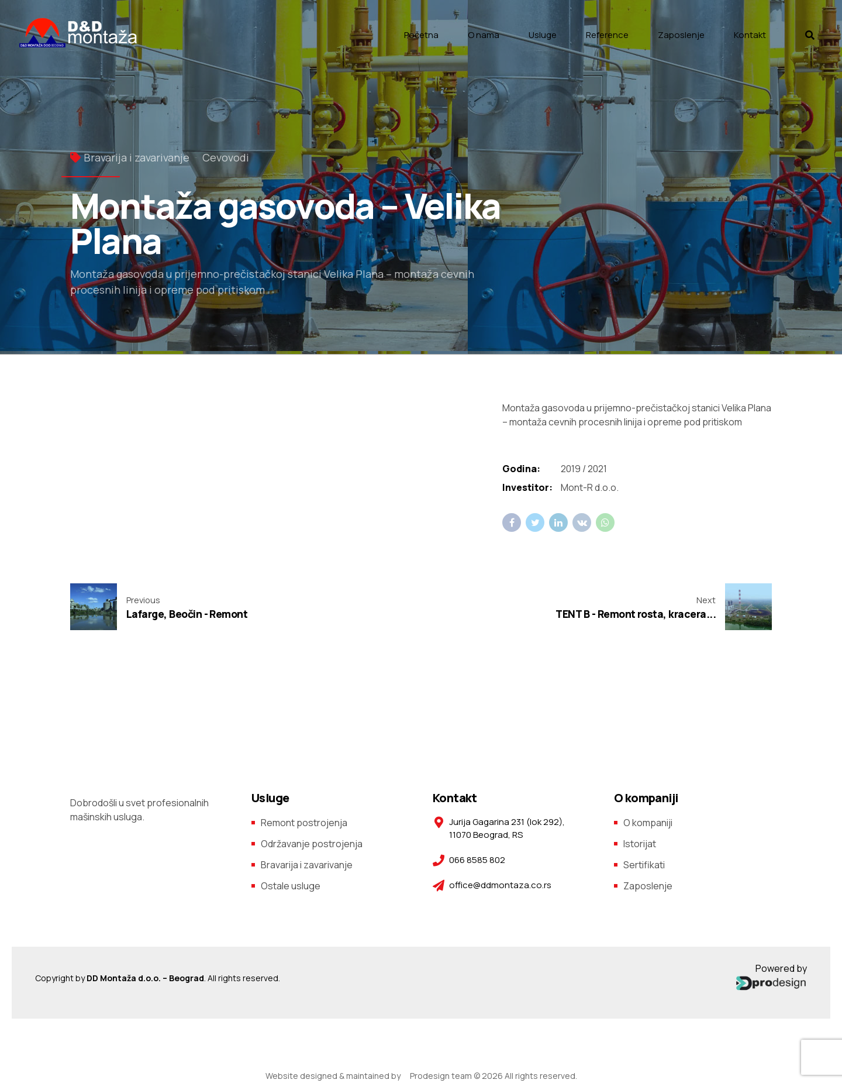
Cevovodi (225, 157)
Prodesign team (441, 1075)
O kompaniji (647, 822)
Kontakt (750, 35)
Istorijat (639, 843)
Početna (421, 35)
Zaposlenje (681, 35)
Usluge (543, 35)
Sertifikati (644, 864)
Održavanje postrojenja (312, 843)
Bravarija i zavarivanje (136, 157)
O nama (483, 35)
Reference (607, 35)
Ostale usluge (290, 885)
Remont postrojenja (304, 822)
